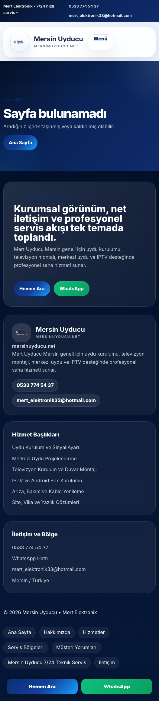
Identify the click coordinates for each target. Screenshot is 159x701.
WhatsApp (72, 288)
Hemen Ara (32, 288)
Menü (101, 39)
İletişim (107, 662)
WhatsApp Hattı (30, 558)
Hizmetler (94, 632)
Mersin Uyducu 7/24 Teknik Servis (47, 662)
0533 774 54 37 (84, 6)
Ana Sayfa (20, 142)
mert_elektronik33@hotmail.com (100, 15)
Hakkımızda (57, 632)
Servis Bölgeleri (26, 647)
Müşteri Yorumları (76, 647)
